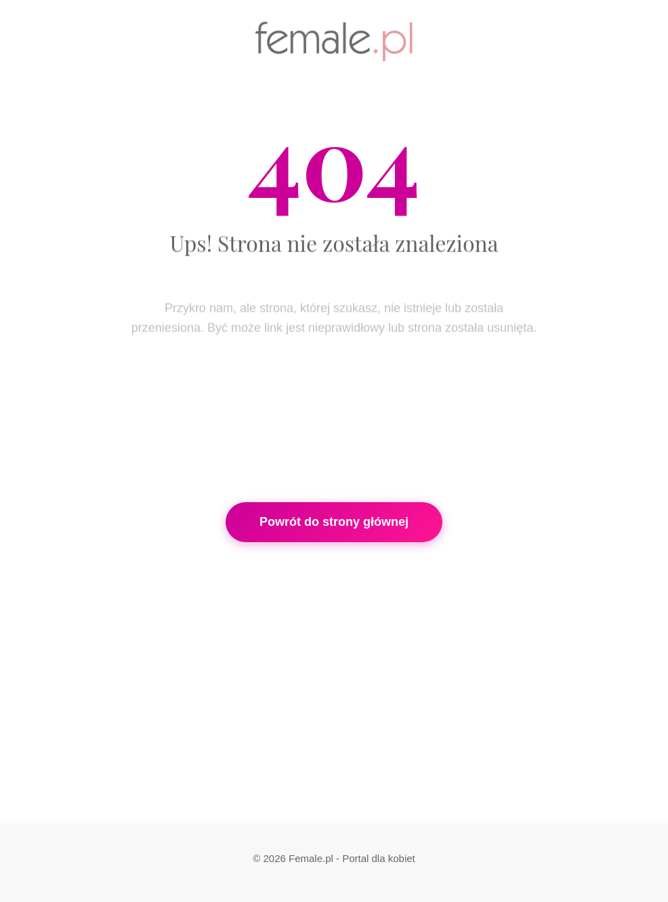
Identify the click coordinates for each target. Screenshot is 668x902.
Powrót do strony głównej (334, 522)
